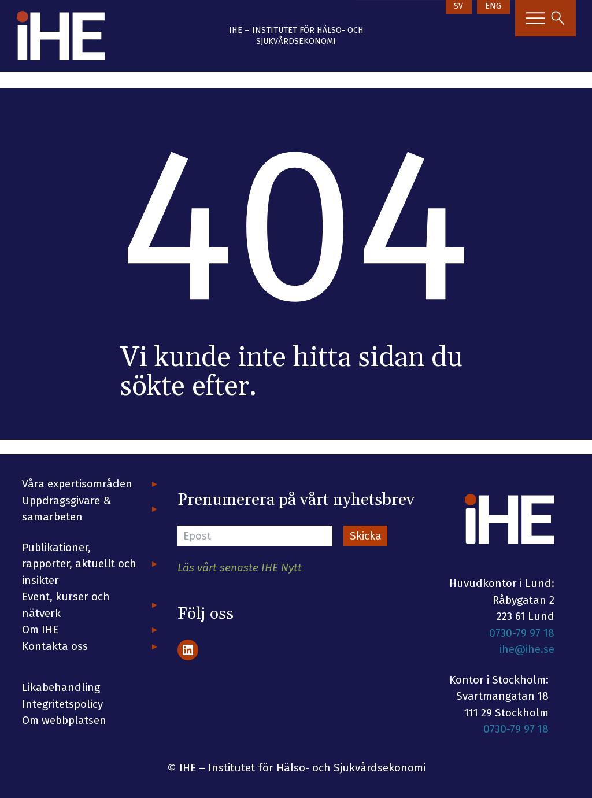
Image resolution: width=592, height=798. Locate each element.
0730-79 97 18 (521, 633)
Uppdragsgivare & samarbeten (67, 509)
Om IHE (40, 629)
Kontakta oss (55, 646)
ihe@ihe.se (527, 649)
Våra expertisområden (77, 483)
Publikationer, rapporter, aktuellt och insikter (79, 564)
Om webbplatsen (64, 720)
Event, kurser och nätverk (66, 605)
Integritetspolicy (62, 704)
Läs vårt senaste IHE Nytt (239, 567)
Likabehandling (61, 687)
